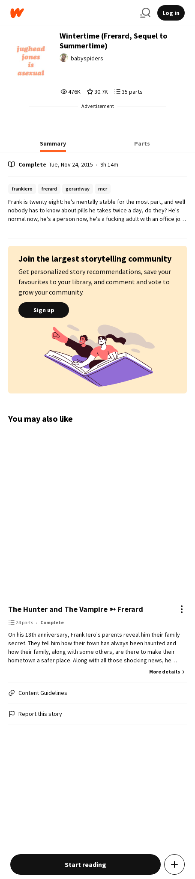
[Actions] (182, 609)
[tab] (53, 146)
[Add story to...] (174, 864)
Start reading (85, 864)
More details (168, 671)
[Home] (71, 13)
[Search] (145, 13)
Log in (171, 13)
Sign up (43, 310)
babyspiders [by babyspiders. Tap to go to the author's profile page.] (87, 58)
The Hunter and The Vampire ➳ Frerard (75, 609)
